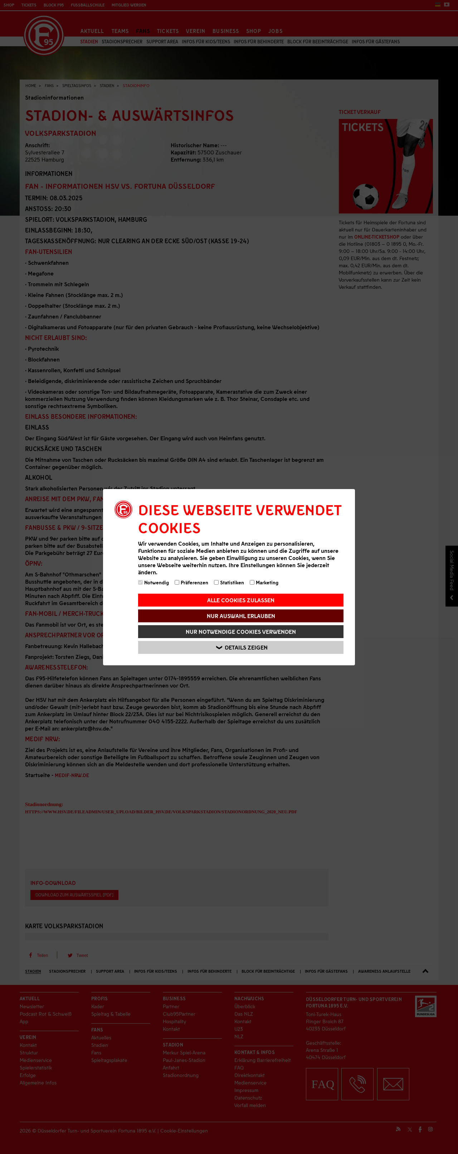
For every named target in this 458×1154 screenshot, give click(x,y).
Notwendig (153, 582)
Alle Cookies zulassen (240, 600)
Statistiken (229, 582)
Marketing (264, 582)
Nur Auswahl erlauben (241, 615)
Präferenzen (191, 582)
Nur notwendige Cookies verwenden (241, 631)
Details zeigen (242, 647)
